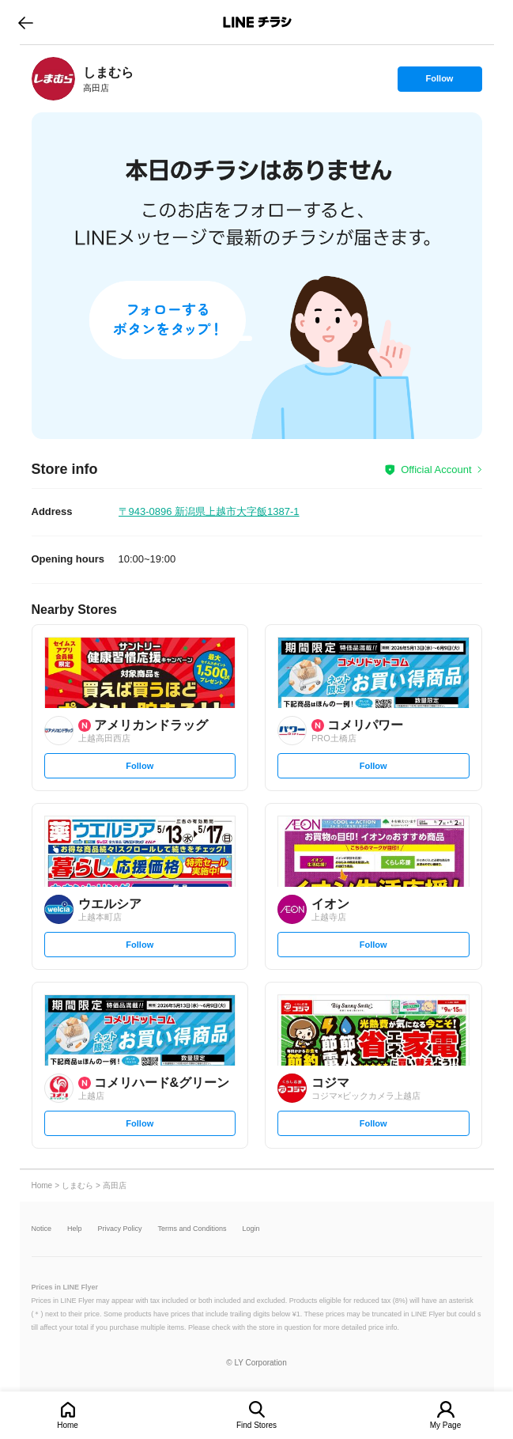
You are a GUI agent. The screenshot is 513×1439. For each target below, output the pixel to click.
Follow (439, 82)
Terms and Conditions (192, 1229)
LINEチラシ (258, 22)
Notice (42, 1229)
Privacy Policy (120, 1229)
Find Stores (256, 1425)
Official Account (436, 469)
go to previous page (25, 22)
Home (67, 1425)
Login (251, 1229)
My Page (445, 1425)
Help (74, 1229)
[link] (53, 78)
